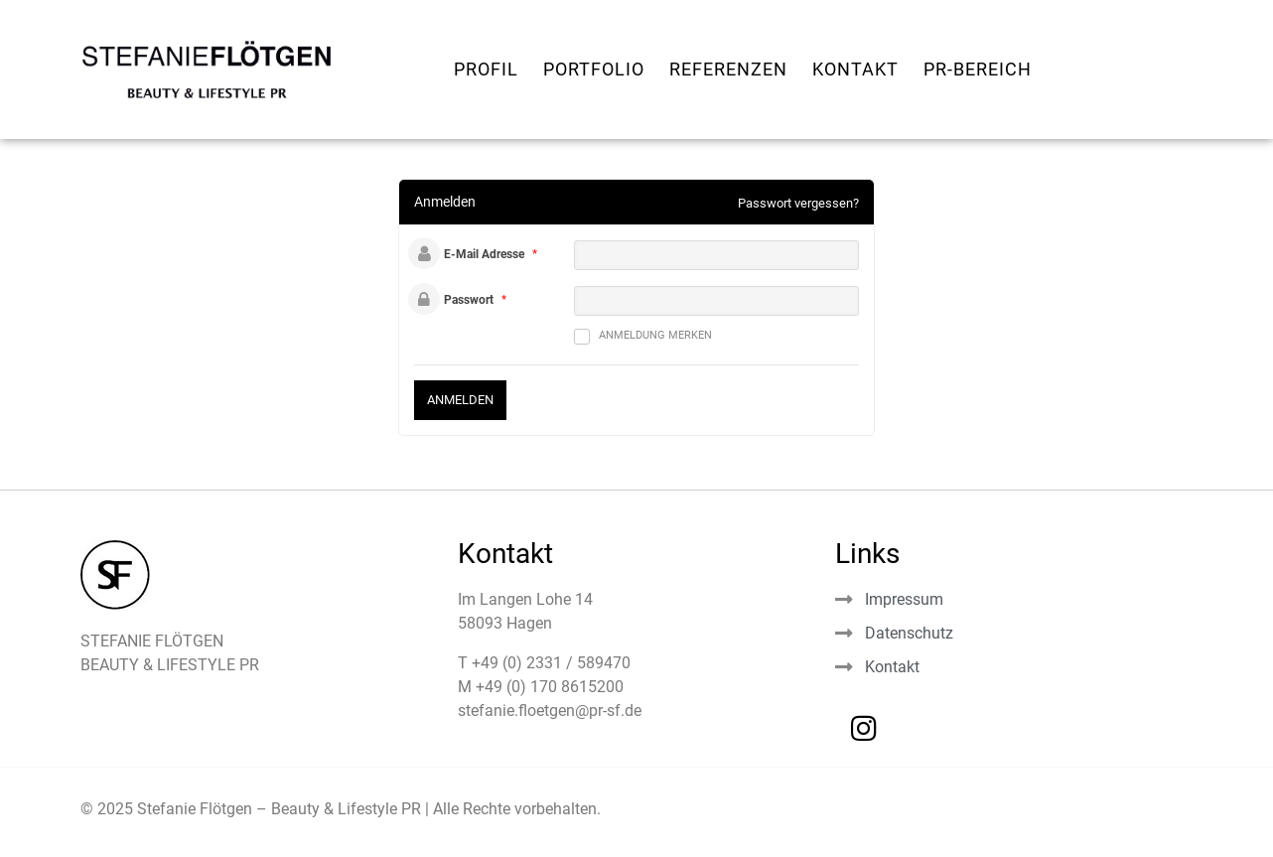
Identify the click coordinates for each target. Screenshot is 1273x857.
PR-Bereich (977, 69)
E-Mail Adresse (484, 254)
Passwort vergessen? (798, 203)
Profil (486, 69)
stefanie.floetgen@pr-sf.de (549, 710)
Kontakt (855, 69)
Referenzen (728, 69)
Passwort (469, 300)
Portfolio (593, 69)
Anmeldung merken (643, 337)
